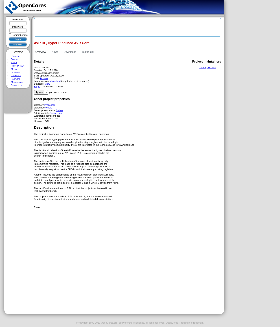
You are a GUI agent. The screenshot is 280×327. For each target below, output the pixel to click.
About (14, 62)
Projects (15, 56)
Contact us (16, 85)
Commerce (16, 75)
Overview (40, 51)
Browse (44, 78)
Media (14, 69)
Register (17, 44)
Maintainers (16, 82)
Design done (56, 113)
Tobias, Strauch (207, 67)
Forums (14, 59)
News (55, 51)
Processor (49, 105)
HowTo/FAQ (17, 65)
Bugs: (37, 86)
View (47, 83)
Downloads (70, 51)
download (55, 81)
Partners (15, 78)
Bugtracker (88, 51)
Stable (59, 110)
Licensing (15, 72)
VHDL (48, 107)
